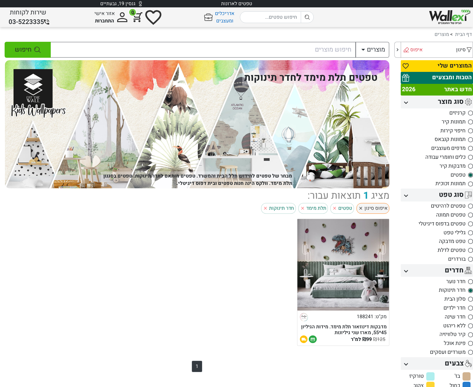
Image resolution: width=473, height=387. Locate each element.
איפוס (416, 49)
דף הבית (463, 34)
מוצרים (442, 34)
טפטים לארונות (236, 3)
